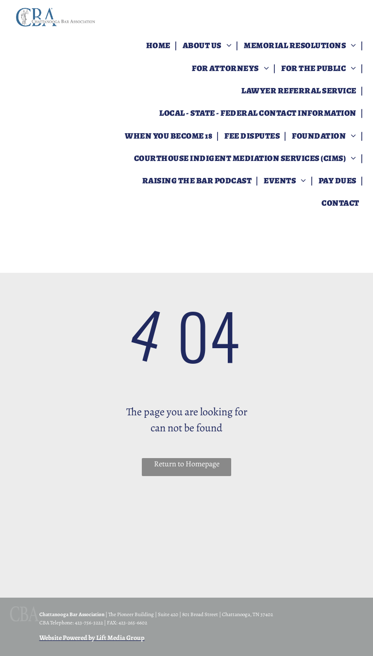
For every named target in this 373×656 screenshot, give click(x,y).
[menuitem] (159, 46)
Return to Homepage (187, 464)
